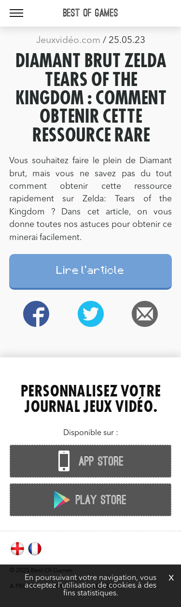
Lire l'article (90, 271)
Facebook (36, 313)
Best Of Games (90, 13)
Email (145, 313)
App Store (88, 461)
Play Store (88, 499)
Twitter (90, 313)
